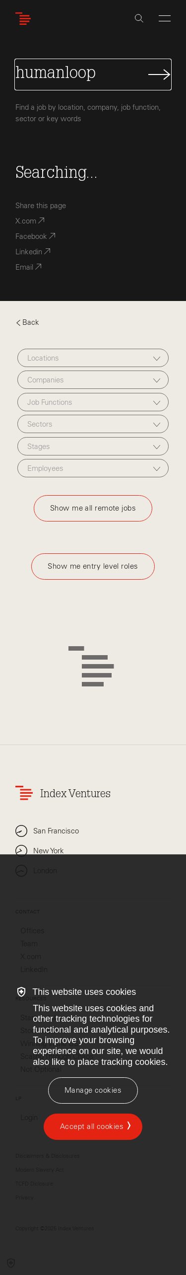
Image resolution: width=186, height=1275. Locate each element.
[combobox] (93, 358)
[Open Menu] (165, 18)
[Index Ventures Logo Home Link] (25, 18)
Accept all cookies (92, 1126)
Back (27, 322)
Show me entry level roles (93, 566)
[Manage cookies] (93, 1090)
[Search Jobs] (93, 74)
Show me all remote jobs (93, 508)
